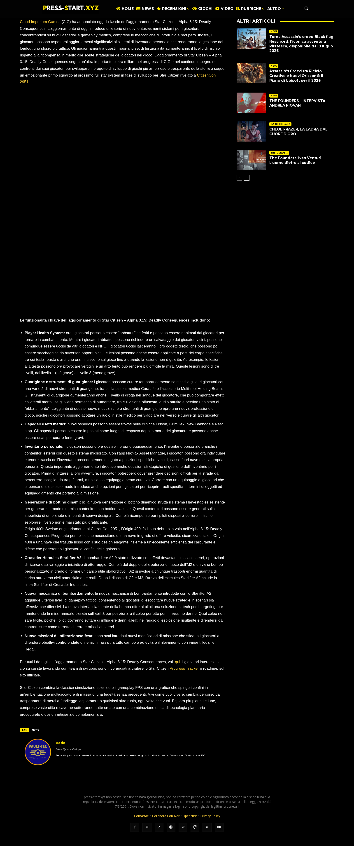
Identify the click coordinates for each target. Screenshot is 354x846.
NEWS (274, 31)
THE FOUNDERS (279, 152)
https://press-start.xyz (68, 749)
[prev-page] (239, 178)
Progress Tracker (184, 668)
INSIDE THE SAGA (280, 124)
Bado (60, 743)
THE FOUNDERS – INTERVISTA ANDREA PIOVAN (297, 103)
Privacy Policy (210, 816)
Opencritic (190, 816)
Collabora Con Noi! (166, 816)
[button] (306, 9)
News (35, 730)
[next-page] (246, 178)
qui (177, 662)
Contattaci (141, 816)
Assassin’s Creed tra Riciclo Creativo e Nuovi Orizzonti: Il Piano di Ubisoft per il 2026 (297, 76)
